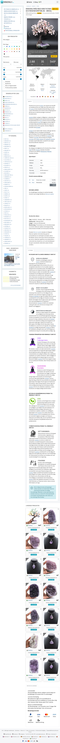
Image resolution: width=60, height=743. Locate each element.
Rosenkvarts (53, 87)
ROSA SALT (7, 218)
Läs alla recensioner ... (16, 285)
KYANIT (6, 197)
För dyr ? (52, 64)
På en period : (6, 56)
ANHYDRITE (7, 146)
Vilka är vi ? (22, 730)
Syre (33, 180)
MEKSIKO (7, 115)
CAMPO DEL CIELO (9, 157)
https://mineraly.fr (52, 734)
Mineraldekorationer (11, 11)
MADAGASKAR (9, 113)
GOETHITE (7, 180)
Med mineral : (6, 62)
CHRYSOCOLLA (8, 161)
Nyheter (6, 26)
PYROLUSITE (7, 214)
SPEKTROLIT (7, 230)
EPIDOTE (7, 167)
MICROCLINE (8, 207)
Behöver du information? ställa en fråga (37, 56)
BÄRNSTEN (7, 156)
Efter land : (16, 62)
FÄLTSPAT (6, 173)
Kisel (33, 182)
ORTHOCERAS (8, 209)
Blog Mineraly (7, 734)
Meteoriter (8, 23)
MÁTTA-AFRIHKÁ (9, 128)
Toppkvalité (7, 28)
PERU (7, 117)
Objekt (33, 6)
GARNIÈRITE (7, 176)
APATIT (6, 148)
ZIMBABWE (8, 130)
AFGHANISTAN (8, 96)
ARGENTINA (8, 98)
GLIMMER (7, 178)
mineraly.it (34, 736)
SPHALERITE (7, 231)
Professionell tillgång (41, 730)
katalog (29, 6)
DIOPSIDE (7, 163)
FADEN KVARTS (8, 169)
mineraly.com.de (25, 736)
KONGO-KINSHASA (9, 102)
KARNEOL (7, 194)
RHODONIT (7, 216)
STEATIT (6, 233)
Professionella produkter (11, 30)
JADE (6, 188)
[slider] (4, 70)
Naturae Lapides (50, 194)
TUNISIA (7, 123)
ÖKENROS (7, 243)
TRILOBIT (7, 235)
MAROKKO (8, 111)
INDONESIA (8, 108)
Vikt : (4, 72)
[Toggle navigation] (57, 2)
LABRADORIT (8, 199)
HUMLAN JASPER (8, 186)
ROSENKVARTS (8, 220)
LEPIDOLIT (7, 203)
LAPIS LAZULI (7, 201)
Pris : (4, 67)
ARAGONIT (7, 150)
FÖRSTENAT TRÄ (8, 175)
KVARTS (7, 195)
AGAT (6, 138)
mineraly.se (33, 738)
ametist (29, 525)
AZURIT (6, 152)
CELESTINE (7, 159)
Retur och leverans (30, 730)
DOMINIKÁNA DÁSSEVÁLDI (11, 104)
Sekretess (17, 730)
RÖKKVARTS (7, 224)
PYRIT (6, 212)
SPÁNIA (7, 106)
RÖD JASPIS (7, 222)
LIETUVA (7, 109)
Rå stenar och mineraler (11, 9)
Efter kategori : (6, 39)
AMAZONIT (7, 140)
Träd (38, 6)
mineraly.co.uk (15, 736)
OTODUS (7, 211)
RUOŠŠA (7, 121)
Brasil (42, 90)
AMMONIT (7, 144)
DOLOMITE (7, 165)
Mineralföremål (9, 17)
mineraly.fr (6, 736)
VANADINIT (7, 239)
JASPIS (6, 190)
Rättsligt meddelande (9, 730)
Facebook (15, 734)
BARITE (6, 154)
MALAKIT (7, 205)
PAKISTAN (7, 119)
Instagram (22, 734)
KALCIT (6, 192)
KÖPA (55, 9)
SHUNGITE (7, 228)
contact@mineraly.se (40, 734)
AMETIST (7, 142)
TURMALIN (7, 237)
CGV (2, 730)
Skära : (4, 77)
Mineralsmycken (9, 21)
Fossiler (7, 19)
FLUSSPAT (7, 171)
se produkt (33, 529)
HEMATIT (7, 184)
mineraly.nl (51, 736)
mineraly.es (43, 736)
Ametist (53, 85)
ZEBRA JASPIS (8, 241)
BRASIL (7, 100)
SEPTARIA (7, 226)
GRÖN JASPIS (7, 182)
